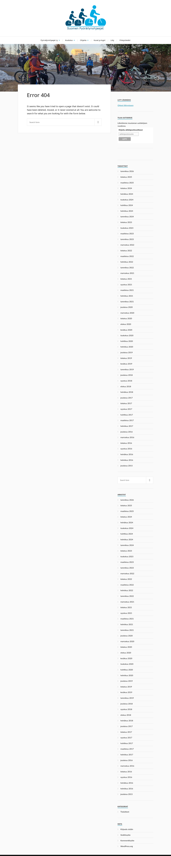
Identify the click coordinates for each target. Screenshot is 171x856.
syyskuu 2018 (126, 381)
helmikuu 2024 (126, 211)
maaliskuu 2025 (127, 182)
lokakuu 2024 (126, 188)
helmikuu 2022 (126, 262)
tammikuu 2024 (127, 216)
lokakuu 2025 (126, 177)
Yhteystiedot (124, 40)
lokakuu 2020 (126, 318)
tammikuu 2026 (127, 171)
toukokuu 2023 (126, 228)
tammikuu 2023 (127, 239)
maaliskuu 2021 (127, 290)
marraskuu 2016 (127, 437)
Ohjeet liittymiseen (125, 105)
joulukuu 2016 (126, 432)
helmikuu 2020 (126, 347)
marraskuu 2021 (127, 273)
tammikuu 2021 (127, 301)
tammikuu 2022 (127, 267)
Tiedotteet (124, 812)
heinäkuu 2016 (126, 454)
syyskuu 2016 (126, 448)
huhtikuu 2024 (126, 205)
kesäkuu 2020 (126, 330)
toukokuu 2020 (126, 335)
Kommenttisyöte (127, 840)
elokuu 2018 (125, 386)
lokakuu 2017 (126, 403)
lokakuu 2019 (126, 358)
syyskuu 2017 (126, 409)
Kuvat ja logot (99, 40)
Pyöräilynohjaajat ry (49, 40)
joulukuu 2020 (126, 307)
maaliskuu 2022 (127, 256)
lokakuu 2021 (126, 279)
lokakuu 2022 (126, 250)
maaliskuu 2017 (127, 420)
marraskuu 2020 (127, 313)
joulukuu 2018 (126, 375)
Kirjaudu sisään (126, 829)
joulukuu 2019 (126, 352)
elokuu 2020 (125, 324)
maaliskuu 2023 (127, 233)
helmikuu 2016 (126, 460)
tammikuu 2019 (127, 369)
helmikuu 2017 (126, 426)
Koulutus (69, 40)
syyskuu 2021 (126, 284)
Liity (112, 40)
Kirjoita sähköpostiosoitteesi (131, 130)
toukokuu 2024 (126, 199)
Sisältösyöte (125, 835)
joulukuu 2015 (126, 465)
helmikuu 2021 (126, 296)
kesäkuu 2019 (126, 364)
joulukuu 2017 (126, 398)
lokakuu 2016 (126, 443)
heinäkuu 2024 (126, 194)
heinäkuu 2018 (126, 392)
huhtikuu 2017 (126, 415)
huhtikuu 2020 (126, 341)
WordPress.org (126, 846)
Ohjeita (83, 40)
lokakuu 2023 (126, 222)
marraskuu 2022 (127, 245)
